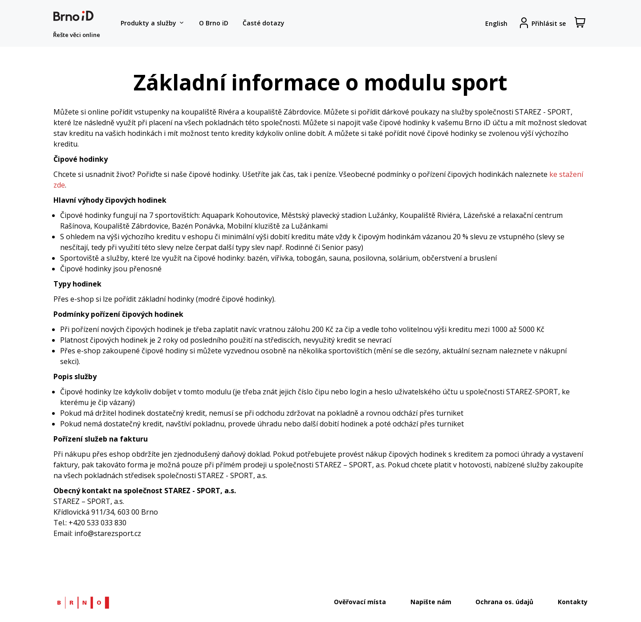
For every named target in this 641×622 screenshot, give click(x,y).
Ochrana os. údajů (504, 601)
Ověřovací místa (360, 601)
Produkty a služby (153, 23)
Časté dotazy (263, 23)
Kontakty (573, 601)
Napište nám (430, 601)
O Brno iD (213, 23)
